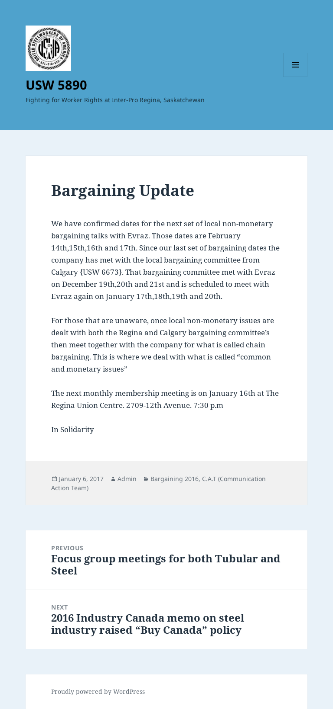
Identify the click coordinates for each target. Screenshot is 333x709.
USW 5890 (56, 84)
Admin (127, 479)
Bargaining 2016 (174, 479)
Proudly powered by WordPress (98, 691)
